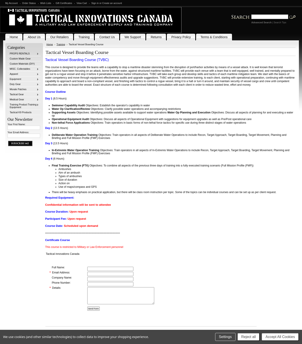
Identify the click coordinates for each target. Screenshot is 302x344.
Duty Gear (23, 84)
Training (61, 44)
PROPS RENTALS (23, 53)
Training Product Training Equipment (23, 106)
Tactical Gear (23, 94)
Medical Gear (23, 99)
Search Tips (280, 22)
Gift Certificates (64, 3)
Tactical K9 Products (21, 112)
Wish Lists (45, 3)
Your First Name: (16, 124)
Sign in (95, 3)
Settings (225, 337)
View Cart (81, 3)
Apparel (23, 74)
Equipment (23, 79)
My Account (11, 3)
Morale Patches (23, 89)
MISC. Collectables (23, 69)
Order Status (29, 3)
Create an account (112, 3)
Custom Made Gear (20, 58)
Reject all (248, 337)
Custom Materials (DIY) (22, 63)
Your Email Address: (18, 132)
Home (50, 44)
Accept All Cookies (280, 337)
